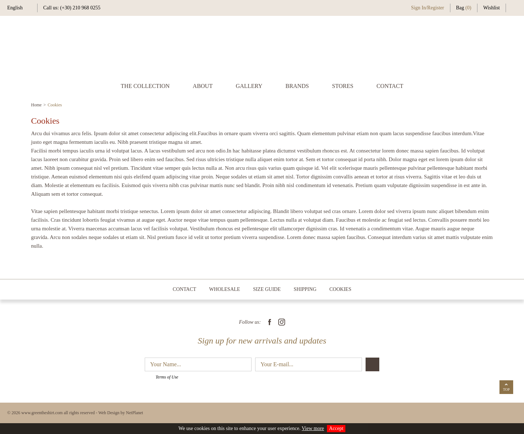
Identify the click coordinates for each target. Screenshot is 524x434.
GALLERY (249, 86)
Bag (463, 7)
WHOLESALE (224, 289)
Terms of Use (167, 377)
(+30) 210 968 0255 (80, 7)
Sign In (418, 7)
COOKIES (340, 289)
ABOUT (203, 86)
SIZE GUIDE (267, 289)
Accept (336, 428)
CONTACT (389, 86)
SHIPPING (305, 289)
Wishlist (491, 7)
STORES (342, 86)
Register (435, 7)
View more (313, 428)
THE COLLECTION (145, 86)
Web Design (108, 412)
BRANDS (297, 86)
